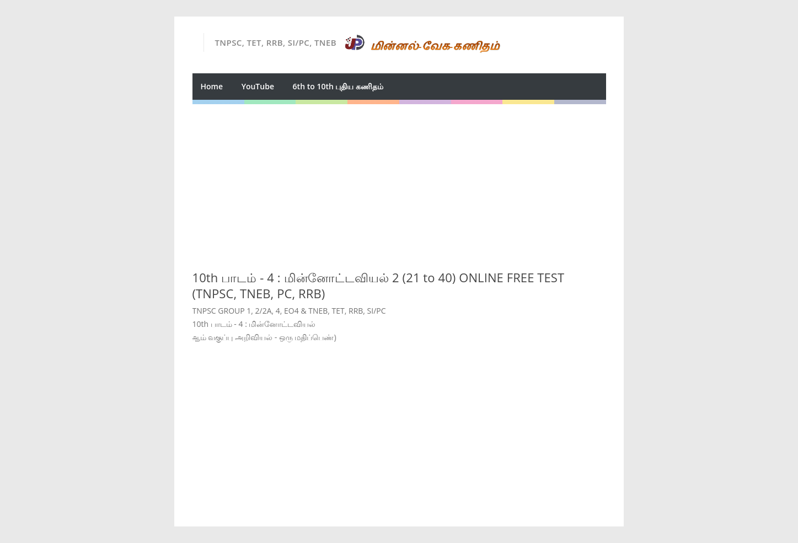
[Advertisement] (399, 181)
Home (212, 86)
